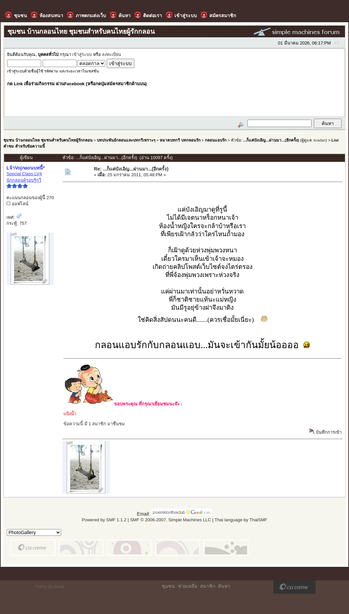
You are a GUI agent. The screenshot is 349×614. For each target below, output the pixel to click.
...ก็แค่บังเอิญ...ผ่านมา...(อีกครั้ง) (271, 140)
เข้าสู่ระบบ (82, 54)
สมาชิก (207, 586)
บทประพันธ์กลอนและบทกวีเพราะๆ (126, 140)
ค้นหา (224, 586)
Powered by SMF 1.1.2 (104, 519)
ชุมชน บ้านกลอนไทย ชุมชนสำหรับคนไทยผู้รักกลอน (47, 140)
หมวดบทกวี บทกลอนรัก (180, 140)
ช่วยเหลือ (187, 586)
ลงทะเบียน (111, 54)
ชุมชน (168, 586)
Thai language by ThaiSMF (241, 519)
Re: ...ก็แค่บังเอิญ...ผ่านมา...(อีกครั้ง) (131, 169)
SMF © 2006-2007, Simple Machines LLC (170, 519)
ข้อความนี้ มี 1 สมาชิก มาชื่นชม (94, 423)
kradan (320, 140)
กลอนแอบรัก (215, 140)
